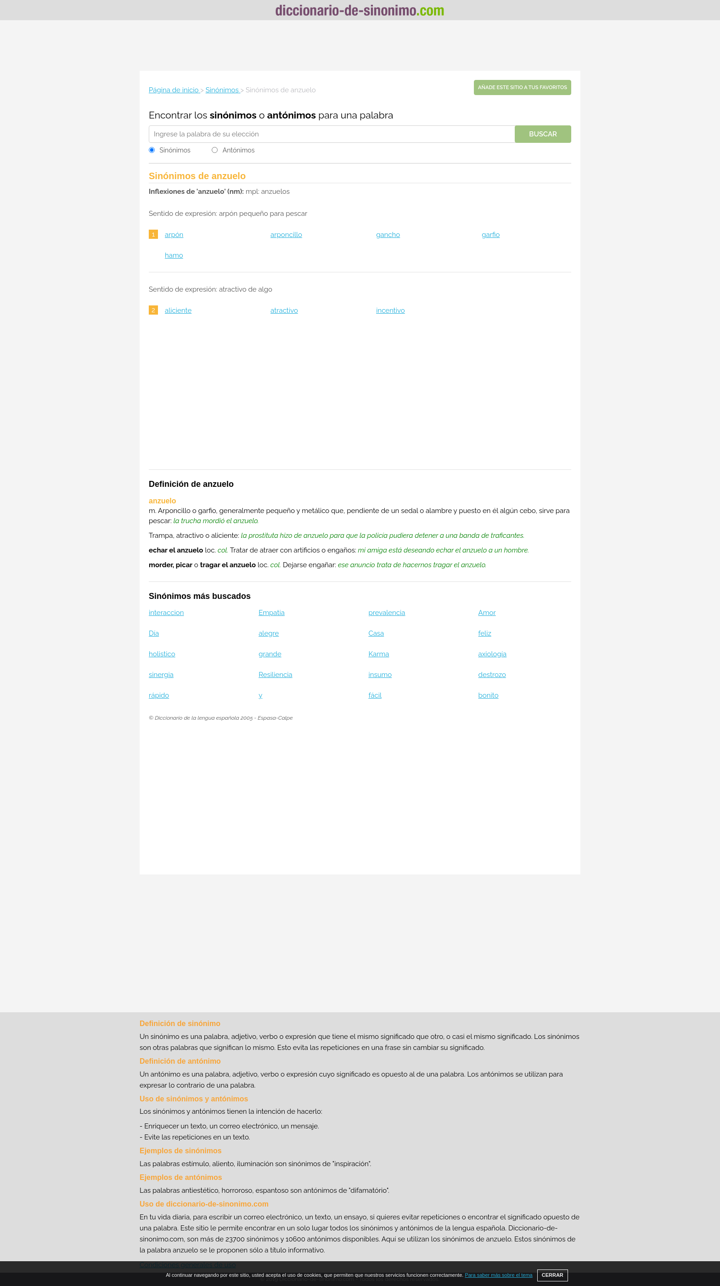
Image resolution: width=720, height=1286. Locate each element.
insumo (380, 675)
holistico (162, 654)
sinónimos (233, 115)
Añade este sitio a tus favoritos (522, 87)
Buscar (543, 134)
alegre (269, 633)
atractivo (284, 310)
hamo (174, 255)
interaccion (166, 613)
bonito (488, 695)
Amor (487, 613)
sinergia (161, 675)
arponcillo (286, 235)
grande (270, 654)
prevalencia (386, 613)
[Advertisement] (360, 45)
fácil (375, 695)
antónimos (291, 115)
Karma (378, 654)
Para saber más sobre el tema (498, 1275)
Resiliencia (275, 675)
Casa (376, 633)
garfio (491, 235)
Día (154, 633)
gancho (388, 235)
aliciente (178, 310)
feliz (484, 633)
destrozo (492, 675)
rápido (159, 695)
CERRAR (552, 1275)
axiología (492, 654)
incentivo (390, 310)
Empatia (272, 613)
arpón (174, 235)
